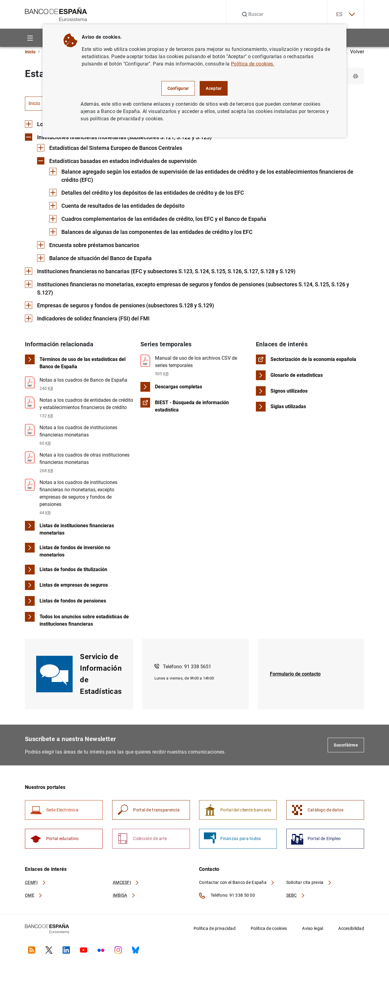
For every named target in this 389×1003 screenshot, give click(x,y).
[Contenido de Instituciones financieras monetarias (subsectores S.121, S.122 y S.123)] (118, 138)
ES (345, 14)
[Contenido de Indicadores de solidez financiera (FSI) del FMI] (87, 320)
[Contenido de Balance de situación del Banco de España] (94, 259)
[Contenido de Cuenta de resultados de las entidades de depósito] (116, 207)
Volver (354, 52)
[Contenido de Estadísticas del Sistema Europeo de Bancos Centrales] (109, 148)
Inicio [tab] (34, 104)
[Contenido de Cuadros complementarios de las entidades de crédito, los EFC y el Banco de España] (157, 220)
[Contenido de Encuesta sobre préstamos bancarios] (88, 246)
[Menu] (30, 38)
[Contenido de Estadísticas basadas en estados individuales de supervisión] (117, 161)
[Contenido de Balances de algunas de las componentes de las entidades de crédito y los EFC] (151, 233)
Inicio (30, 51)
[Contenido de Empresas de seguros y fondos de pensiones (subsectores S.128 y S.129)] (119, 306)
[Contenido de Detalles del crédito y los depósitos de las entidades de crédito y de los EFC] (146, 193)
